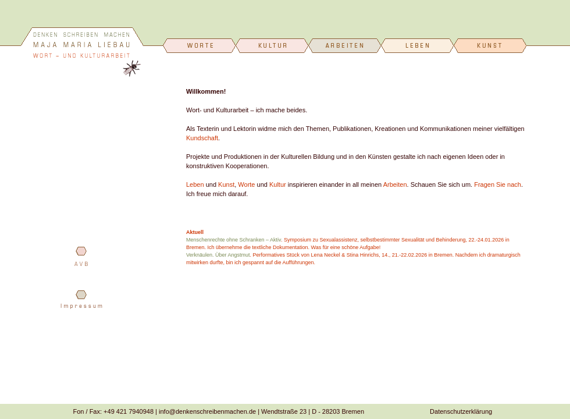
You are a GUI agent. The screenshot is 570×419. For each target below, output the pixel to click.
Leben (195, 184)
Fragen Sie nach (497, 184)
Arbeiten (395, 184)
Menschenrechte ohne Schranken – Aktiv (233, 240)
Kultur (277, 184)
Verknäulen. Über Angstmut (218, 255)
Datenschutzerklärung (461, 411)
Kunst (226, 184)
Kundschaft (202, 137)
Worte (246, 184)
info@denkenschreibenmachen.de (207, 411)
